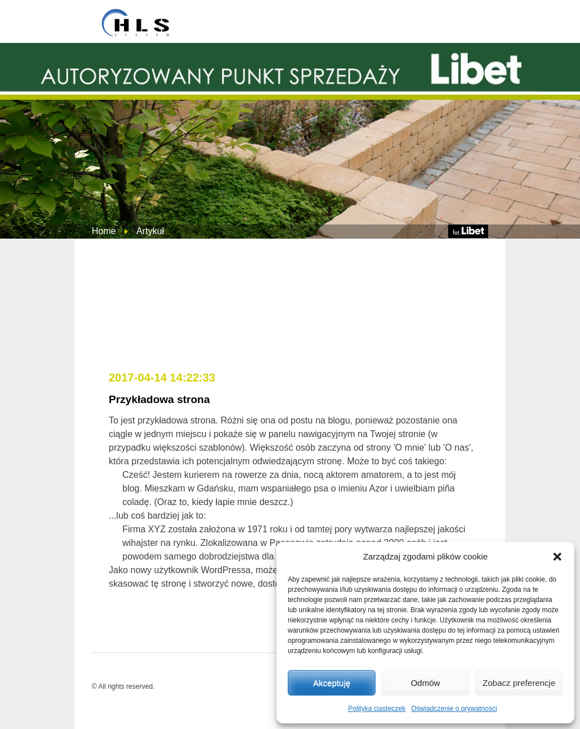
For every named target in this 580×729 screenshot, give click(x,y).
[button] (557, 556)
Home (104, 231)
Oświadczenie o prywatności (454, 709)
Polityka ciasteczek (377, 709)
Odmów (425, 683)
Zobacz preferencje (519, 683)
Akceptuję (332, 683)
